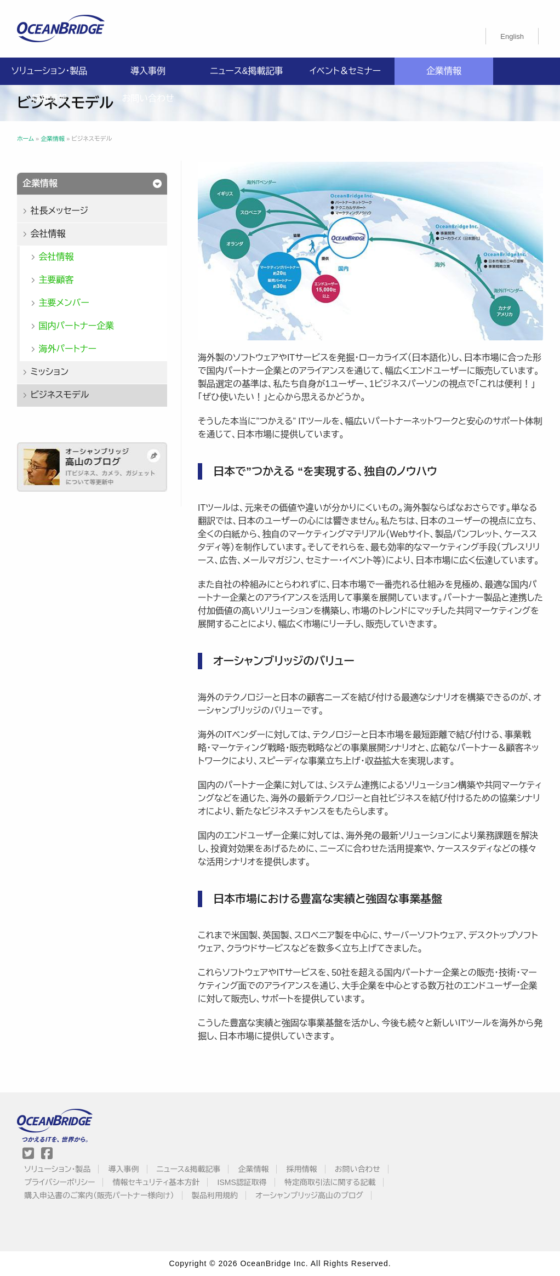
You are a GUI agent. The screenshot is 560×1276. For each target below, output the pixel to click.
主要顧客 (55, 279)
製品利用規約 (215, 1195)
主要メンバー (63, 302)
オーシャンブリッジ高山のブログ (309, 1195)
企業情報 (443, 71)
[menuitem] (512, 36)
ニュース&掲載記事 (246, 71)
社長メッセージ (59, 210)
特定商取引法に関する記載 (329, 1182)
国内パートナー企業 (76, 326)
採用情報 (49, 98)
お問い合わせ (148, 98)
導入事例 (147, 71)
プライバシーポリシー (59, 1182)
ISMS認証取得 (242, 1182)
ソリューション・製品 (49, 71)
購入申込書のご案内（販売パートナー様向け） (99, 1195)
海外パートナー (67, 349)
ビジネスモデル (59, 395)
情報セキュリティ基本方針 (156, 1182)
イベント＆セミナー (345, 71)
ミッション (49, 372)
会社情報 (47, 233)
